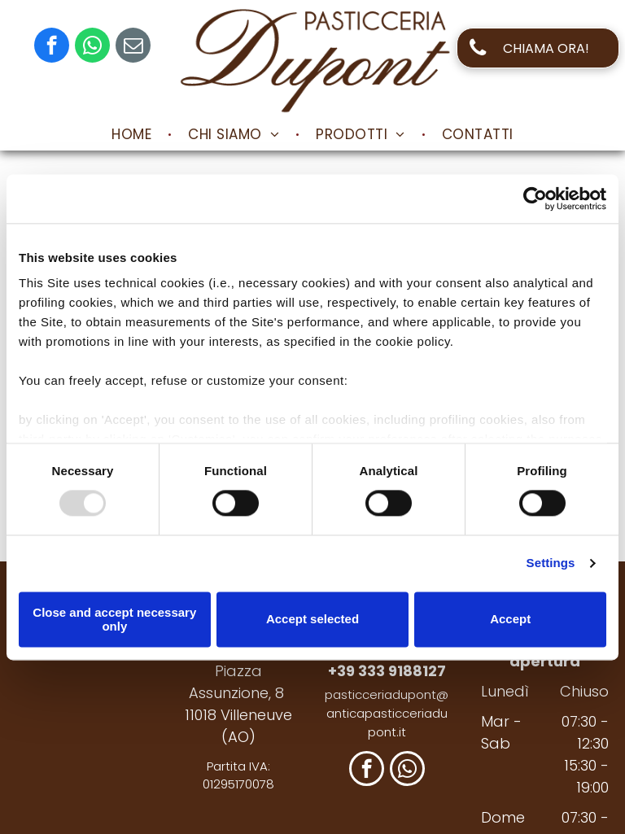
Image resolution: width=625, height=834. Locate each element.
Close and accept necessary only (114, 619)
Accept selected (312, 620)
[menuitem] (133, 134)
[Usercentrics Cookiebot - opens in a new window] (535, 198)
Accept (510, 620)
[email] (133, 47)
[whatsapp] (92, 47)
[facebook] (51, 47)
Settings (551, 563)
